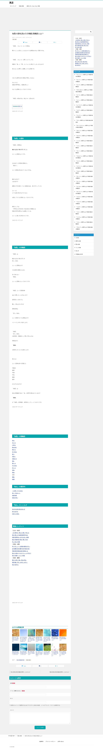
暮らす (16, 535)
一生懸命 (21, 546)
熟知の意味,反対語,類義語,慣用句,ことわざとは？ (15, 653)
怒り (17, 560)
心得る (14, 445)
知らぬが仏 (15, 511)
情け (13, 564)
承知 (13, 470)
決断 (20, 548)
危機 (15, 548)
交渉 (23, 548)
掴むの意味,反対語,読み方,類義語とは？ (31, 653)
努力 (13, 555)
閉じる (20, 106)
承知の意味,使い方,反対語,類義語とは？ (62, 638)
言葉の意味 (21, 6)
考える (27, 532)
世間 (16, 537)
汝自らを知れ (15, 513)
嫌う (16, 562)
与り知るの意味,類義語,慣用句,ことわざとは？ (47, 653)
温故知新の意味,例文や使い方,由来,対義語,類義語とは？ (39, 639)
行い (29, 546)
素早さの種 (78, 241)
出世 (28, 548)
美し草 (77, 250)
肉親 (27, 537)
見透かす (14, 458)
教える (21, 532)
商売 (16, 551)
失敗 (25, 548)
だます (20, 553)
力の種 (77, 237)
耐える (26, 551)
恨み (22, 560)
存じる (14, 468)
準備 (13, 551)
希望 (13, 562)
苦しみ (19, 562)
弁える (14, 442)
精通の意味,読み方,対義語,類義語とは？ (55, 638)
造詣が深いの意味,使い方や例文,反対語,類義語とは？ (15, 639)
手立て (29, 553)
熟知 (13, 472)
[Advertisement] (51, 18)
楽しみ (23, 562)
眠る (13, 539)
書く (24, 532)
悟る (13, 440)
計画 (17, 548)
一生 (13, 532)
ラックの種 (78, 247)
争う (13, 546)
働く (24, 539)
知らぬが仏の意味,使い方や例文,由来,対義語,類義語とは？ (47, 639)
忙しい (16, 546)
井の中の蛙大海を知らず (18, 509)
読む (16, 542)
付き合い (23, 537)
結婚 (20, 535)
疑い (20, 560)
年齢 (16, 539)
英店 (11, 2)
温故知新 (14, 495)
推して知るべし (16, 493)
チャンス (25, 553)
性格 (13, 537)
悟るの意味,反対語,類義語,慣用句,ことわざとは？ (23, 653)
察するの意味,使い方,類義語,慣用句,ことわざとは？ (62, 653)
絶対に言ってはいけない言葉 (33, 6)
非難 (16, 555)
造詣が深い (15, 497)
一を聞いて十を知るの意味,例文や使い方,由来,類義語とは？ (31, 639)
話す (27, 539)
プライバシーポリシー (50, 741)
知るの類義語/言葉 (20, 659)
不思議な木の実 (79, 254)
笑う (17, 564)
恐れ (25, 560)
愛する (14, 560)
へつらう (20, 555)
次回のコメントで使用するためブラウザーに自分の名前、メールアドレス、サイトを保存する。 (36, 705)
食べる (19, 537)
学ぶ (13, 542)
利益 (24, 555)
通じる (14, 463)
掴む (13, 461)
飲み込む (14, 447)
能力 (19, 539)
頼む (17, 553)
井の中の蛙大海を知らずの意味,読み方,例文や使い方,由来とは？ (23, 639)
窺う (13, 454)
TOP (12, 735)
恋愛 (19, 542)
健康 (22, 535)
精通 (13, 479)
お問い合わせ (61, 741)
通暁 (13, 477)
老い (17, 532)
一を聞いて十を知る (17, 491)
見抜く (14, 456)
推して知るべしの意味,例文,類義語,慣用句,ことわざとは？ (39, 653)
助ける (14, 553)
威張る (25, 546)
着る (13, 535)
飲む (21, 539)
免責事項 (41, 741)
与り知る (14, 465)
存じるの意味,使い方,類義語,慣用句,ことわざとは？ (55, 653)
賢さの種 (14, 39)
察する (14, 449)
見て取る (14, 452)
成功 (21, 551)
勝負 (19, 551)
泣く (26, 562)
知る (27, 535)
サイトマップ (13, 6)
